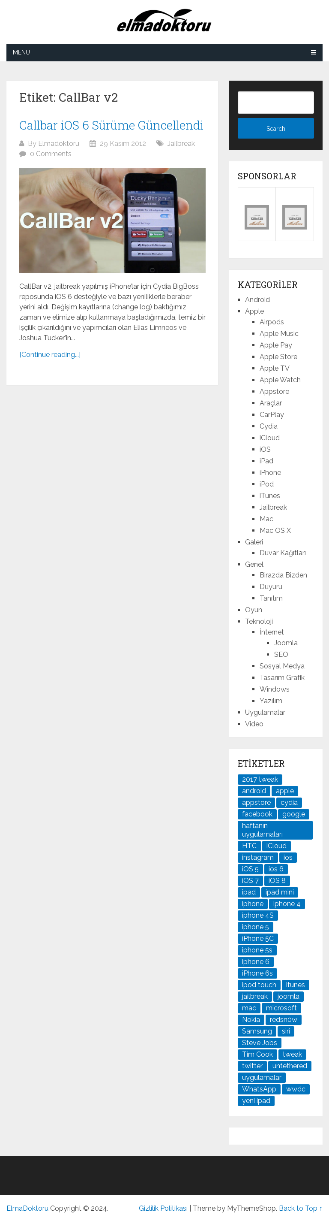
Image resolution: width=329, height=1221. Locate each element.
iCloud (270, 438)
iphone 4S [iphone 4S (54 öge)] (258, 915)
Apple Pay (276, 345)
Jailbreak (181, 143)
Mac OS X (275, 530)
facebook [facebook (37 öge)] (257, 814)
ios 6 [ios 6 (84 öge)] (276, 869)
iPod (267, 484)
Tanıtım (271, 598)
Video (254, 724)
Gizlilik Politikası (163, 1208)
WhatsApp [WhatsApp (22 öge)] (259, 1089)
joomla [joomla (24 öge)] (288, 996)
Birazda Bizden (283, 575)
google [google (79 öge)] (293, 814)
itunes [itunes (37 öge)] (295, 985)
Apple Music (279, 333)
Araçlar (271, 403)
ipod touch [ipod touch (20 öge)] (259, 985)
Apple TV (275, 368)
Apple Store (278, 357)
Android (257, 300)
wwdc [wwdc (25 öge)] (295, 1089)
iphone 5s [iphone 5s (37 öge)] (257, 950)
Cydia (269, 426)
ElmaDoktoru (27, 1208)
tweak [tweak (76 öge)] (292, 1054)
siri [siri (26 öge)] (286, 1031)
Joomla (286, 643)
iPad (266, 461)
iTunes (270, 496)
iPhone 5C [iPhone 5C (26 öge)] (258, 938)
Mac (266, 519)
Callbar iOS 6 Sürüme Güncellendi (111, 125)
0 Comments (51, 154)
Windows (275, 689)
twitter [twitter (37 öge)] (252, 1066)
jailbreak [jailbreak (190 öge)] (255, 996)
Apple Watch (280, 380)
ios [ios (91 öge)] (288, 857)
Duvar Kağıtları (283, 553)
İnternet (272, 632)
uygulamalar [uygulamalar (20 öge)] (261, 1077)
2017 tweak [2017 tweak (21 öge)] (260, 779)
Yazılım (271, 701)
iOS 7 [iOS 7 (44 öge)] (250, 880)
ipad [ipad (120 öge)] (249, 892)
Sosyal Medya (282, 666)
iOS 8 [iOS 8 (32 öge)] (277, 880)
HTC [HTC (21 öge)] (249, 846)
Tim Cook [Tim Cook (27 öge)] (257, 1054)
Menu (21, 52)
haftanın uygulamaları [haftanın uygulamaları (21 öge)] (262, 830)
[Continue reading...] (50, 355)
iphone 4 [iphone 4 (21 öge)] (287, 904)
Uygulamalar (265, 712)
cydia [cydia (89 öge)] (289, 802)
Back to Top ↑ (301, 1208)
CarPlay (272, 415)
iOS (265, 449)
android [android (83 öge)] (254, 791)
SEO (281, 654)
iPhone (270, 472)
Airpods (272, 322)
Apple (254, 311)
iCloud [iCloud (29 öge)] (276, 846)
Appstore (274, 391)
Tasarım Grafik (282, 678)
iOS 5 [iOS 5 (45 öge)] (250, 869)
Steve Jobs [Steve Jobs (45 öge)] (259, 1043)
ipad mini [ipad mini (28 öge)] (280, 892)
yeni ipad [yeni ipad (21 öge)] (256, 1101)
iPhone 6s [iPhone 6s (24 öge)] (257, 973)
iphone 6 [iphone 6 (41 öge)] (255, 962)
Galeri (254, 542)
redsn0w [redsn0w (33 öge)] (283, 1019)
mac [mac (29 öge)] (249, 1008)
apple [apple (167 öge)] (285, 791)
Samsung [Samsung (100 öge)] (257, 1031)
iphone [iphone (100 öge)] (252, 904)
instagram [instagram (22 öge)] (258, 857)
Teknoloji (259, 621)
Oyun (253, 610)
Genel (254, 564)
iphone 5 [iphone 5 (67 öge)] (255, 927)
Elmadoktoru (58, 143)
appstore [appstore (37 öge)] (256, 802)
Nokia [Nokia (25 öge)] (251, 1019)
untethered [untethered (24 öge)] (289, 1066)
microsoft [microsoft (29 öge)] (281, 1008)
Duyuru (271, 587)
